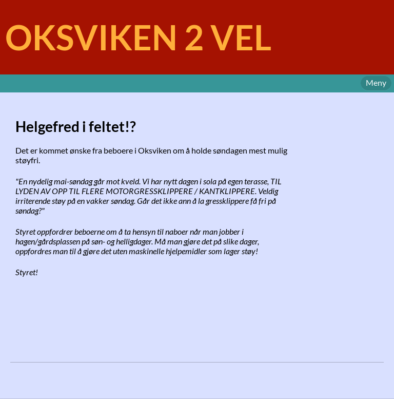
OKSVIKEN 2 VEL (138, 37)
